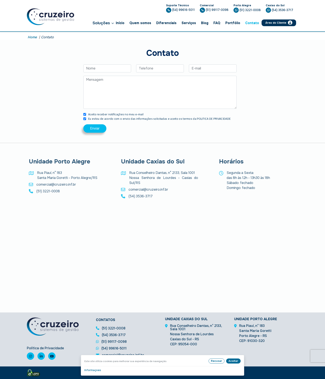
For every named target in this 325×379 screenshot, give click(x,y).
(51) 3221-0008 (247, 10)
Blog (204, 23)
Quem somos (140, 23)
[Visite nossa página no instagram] (30, 356)
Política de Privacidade (45, 348)
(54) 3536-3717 (279, 10)
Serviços (189, 23)
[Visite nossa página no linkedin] (41, 356)
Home (32, 37)
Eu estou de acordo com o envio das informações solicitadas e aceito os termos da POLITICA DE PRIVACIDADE (159, 119)
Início (120, 23)
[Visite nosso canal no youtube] (51, 356)
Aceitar (233, 361)
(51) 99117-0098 (214, 10)
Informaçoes (92, 370)
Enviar (95, 128)
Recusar (216, 361)
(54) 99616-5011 (180, 10)
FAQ (216, 23)
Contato (252, 23)
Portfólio (232, 23)
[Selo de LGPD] (33, 373)
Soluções (103, 23)
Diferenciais (166, 23)
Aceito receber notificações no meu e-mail (115, 114)
